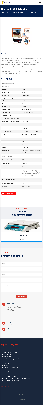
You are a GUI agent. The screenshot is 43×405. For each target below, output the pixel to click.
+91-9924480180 (11, 331)
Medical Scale (7, 361)
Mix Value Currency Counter (11, 374)
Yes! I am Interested (8, 193)
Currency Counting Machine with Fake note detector (17, 378)
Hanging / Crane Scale (9, 372)
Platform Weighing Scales (10, 352)
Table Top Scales (21, 235)
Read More (22, 239)
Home (2, 12)
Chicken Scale (7, 356)
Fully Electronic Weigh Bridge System (14, 12)
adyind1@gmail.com (12, 325)
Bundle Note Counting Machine (12, 380)
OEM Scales (6, 365)
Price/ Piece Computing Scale (11, 369)
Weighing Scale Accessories (11, 367)
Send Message (21, 296)
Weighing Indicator (8, 354)
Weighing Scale (7, 350)
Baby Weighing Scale (9, 363)
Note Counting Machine (10, 376)
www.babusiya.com (21, 399)
